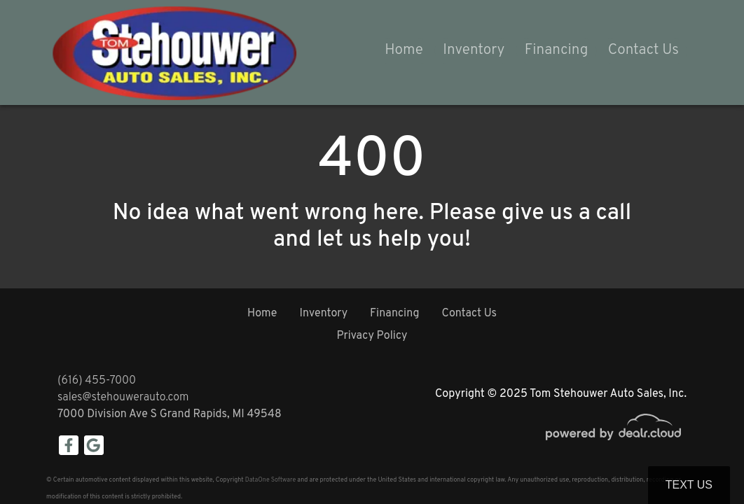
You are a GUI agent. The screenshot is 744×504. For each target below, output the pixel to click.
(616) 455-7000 (96, 381)
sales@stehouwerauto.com (123, 398)
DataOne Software (270, 480)
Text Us (689, 485)
